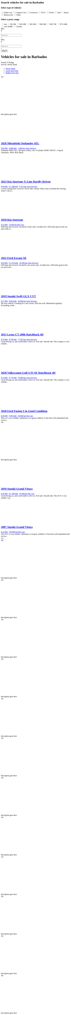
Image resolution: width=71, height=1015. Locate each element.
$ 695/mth (13, 301)
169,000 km (13, 532)
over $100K (8, 27)
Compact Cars (20, 13)
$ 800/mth (13, 148)
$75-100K (63, 24)
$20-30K (33, 24)
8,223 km (22, 187)
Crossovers (34, 13)
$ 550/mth (13, 339)
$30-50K (43, 24)
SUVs (43, 13)
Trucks (51, 13)
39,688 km (22, 378)
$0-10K (13, 24)
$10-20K (23, 24)
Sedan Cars (8, 13)
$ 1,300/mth (13, 187)
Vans (59, 13)
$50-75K (53, 24)
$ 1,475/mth (13, 263)
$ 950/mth (13, 416)
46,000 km (22, 301)
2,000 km (21, 148)
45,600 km (23, 494)
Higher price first (12, 73)
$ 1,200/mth (13, 494)
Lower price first (12, 71)
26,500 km (23, 263)
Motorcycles (8, 15)
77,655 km (22, 339)
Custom (19, 27)
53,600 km (13, 225)
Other (18, 15)
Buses (66, 13)
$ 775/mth (13, 378)
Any (5, 24)
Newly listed (10, 69)
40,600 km (22, 416)
